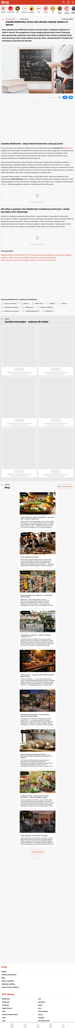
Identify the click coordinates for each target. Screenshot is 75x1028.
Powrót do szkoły (47, 307)
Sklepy (65, 303)
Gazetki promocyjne (12, 307)
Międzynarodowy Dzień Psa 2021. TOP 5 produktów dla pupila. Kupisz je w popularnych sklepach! (36, 255)
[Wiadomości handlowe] (50, 1025)
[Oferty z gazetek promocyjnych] (25, 1025)
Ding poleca (30, 307)
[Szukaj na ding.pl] (38, 1025)
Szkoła (26, 303)
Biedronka (67, 148)
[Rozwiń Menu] (63, 1025)
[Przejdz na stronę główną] (5, 3)
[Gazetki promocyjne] (12, 1025)
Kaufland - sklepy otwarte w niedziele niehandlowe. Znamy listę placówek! (28, 257)
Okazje (53, 303)
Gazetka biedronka (32, 311)
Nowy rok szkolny (11, 303)
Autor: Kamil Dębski (67, 19)
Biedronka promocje (12, 311)
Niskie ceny (39, 303)
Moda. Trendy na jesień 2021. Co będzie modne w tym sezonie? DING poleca (28, 260)
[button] (63, 2)
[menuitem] (12, 1025)
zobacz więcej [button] (37, 852)
